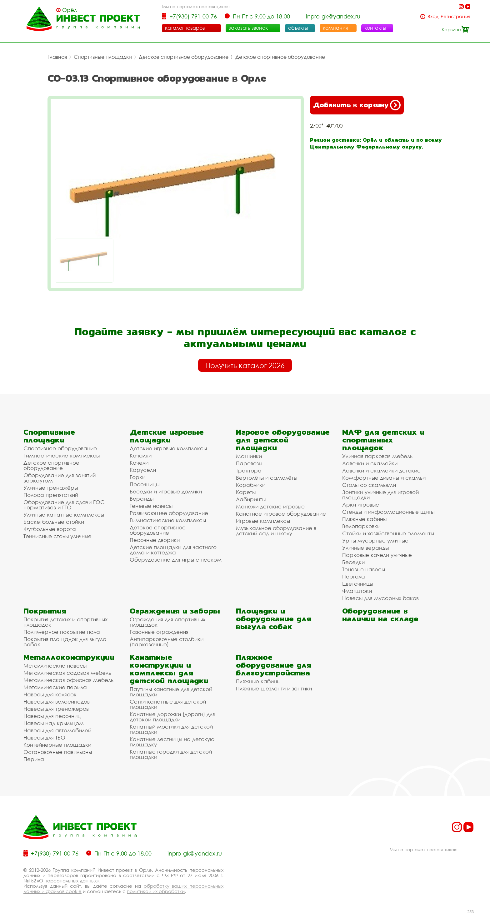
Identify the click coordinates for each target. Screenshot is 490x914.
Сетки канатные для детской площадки (168, 704)
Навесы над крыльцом (53, 723)
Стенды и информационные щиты (388, 511)
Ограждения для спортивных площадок (167, 622)
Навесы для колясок (50, 694)
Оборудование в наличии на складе (380, 615)
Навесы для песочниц (52, 716)
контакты (375, 28)
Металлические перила (55, 687)
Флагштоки (357, 590)
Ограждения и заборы (175, 611)
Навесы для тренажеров (56, 708)
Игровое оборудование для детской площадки (283, 440)
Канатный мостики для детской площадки (171, 729)
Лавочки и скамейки (370, 463)
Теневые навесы (151, 505)
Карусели (143, 469)
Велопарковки (361, 526)
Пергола (353, 576)
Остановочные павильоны (57, 752)
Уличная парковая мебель (377, 456)
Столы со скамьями (369, 484)
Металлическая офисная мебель (68, 680)
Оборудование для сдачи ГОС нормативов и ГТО (64, 504)
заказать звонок (248, 28)
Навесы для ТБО (44, 737)
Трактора (249, 470)
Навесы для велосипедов (56, 701)
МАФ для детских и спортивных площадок (383, 440)
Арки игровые (360, 504)
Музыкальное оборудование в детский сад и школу (276, 530)
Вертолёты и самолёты (266, 477)
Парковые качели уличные (377, 555)
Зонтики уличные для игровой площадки (380, 494)
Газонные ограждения (159, 631)
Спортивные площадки (103, 57)
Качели (139, 462)
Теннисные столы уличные (57, 536)
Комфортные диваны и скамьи (384, 477)
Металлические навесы (55, 665)
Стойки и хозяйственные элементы (388, 533)
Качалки (141, 455)
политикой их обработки (156, 891)
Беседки (353, 562)
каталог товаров (185, 28)
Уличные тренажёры (50, 487)
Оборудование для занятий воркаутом (59, 477)
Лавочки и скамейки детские (381, 470)
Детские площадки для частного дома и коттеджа (173, 549)
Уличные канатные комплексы (63, 514)
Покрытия (44, 611)
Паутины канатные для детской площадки (171, 691)
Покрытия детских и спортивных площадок (65, 622)
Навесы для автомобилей (57, 730)
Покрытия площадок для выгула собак (65, 641)
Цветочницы (357, 583)
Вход (433, 16)
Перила (33, 759)
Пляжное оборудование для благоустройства (273, 665)
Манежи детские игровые (270, 506)
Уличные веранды (365, 547)
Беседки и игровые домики (166, 491)
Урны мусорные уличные (375, 540)
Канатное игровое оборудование (281, 513)
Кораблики (250, 484)
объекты (298, 28)
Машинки (249, 456)
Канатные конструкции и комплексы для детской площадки (169, 668)
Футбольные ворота (49, 529)
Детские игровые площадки (167, 436)
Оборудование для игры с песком (176, 559)
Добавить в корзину (357, 105)
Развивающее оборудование (169, 513)
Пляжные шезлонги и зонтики (274, 688)
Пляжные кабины (364, 519)
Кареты (246, 492)
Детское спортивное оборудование (183, 57)
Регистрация (455, 16)
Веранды (141, 498)
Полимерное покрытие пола (61, 631)
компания (335, 28)
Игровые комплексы (263, 520)
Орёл (69, 10)
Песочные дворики (155, 540)
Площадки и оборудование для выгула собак (273, 618)
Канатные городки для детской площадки (171, 754)
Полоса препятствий (50, 494)
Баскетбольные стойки (53, 521)
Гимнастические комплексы (61, 455)
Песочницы (144, 484)
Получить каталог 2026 (245, 365)
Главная (57, 57)
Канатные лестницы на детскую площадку (172, 741)
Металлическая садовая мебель (67, 672)
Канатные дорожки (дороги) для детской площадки (172, 716)
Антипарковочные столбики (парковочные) (166, 641)
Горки (137, 477)
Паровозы (249, 463)
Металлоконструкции (68, 657)
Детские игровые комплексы (168, 448)
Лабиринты (251, 499)
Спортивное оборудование (60, 448)
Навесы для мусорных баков (380, 598)
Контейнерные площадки (57, 744)
